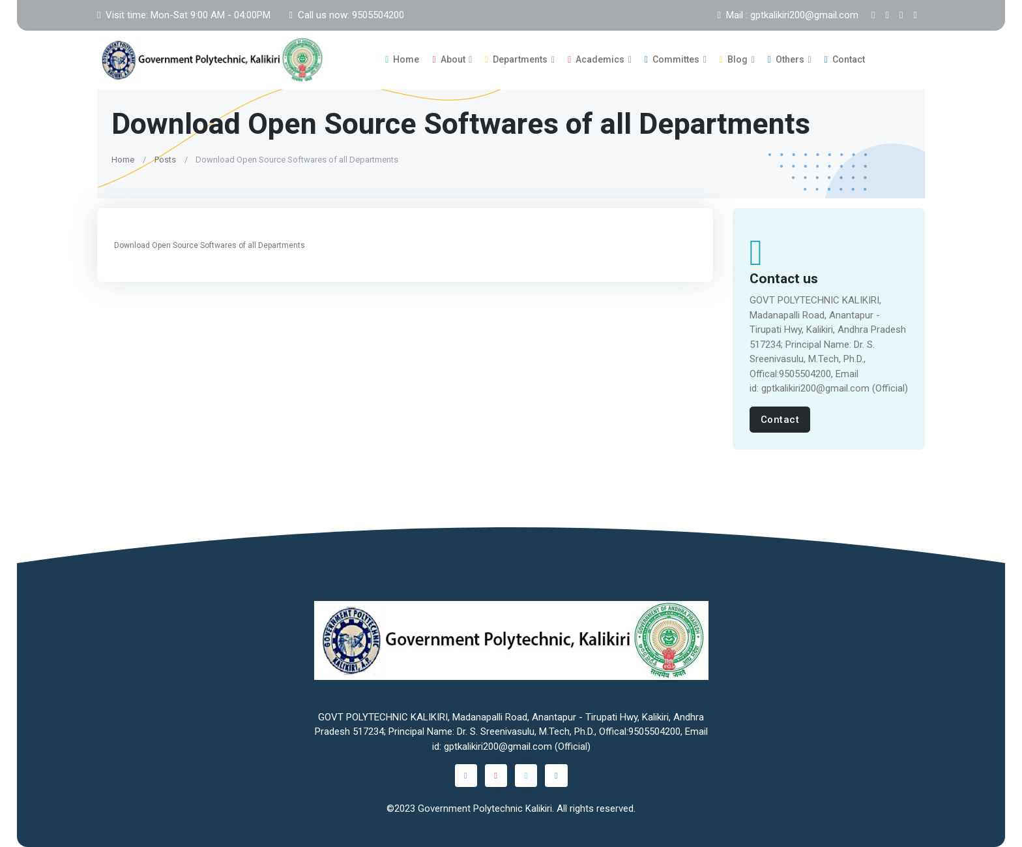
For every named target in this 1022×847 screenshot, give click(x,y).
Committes (672, 59)
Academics (596, 59)
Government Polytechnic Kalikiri (485, 808)
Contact (845, 59)
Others (786, 59)
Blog (734, 59)
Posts (165, 159)
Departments (516, 59)
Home (402, 59)
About (448, 59)
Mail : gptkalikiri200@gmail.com (788, 15)
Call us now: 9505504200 (346, 15)
